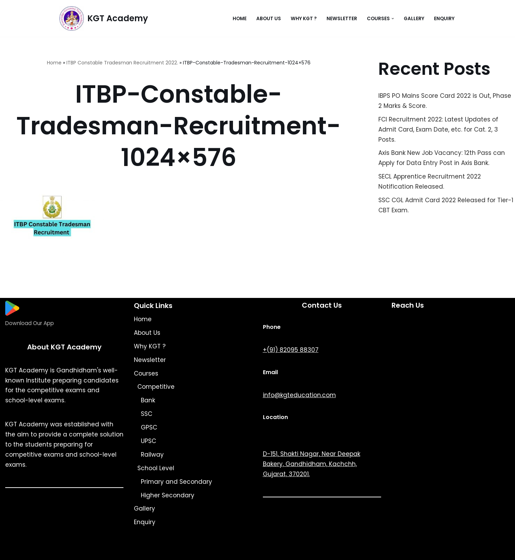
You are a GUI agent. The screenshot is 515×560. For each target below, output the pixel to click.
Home (240, 18)
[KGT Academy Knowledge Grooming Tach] (103, 18)
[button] (393, 18)
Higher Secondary (167, 495)
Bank (148, 400)
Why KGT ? (304, 18)
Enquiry (444, 18)
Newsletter (342, 18)
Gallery (414, 18)
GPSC (149, 427)
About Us (268, 18)
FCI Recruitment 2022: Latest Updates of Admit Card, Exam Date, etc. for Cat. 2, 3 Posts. (438, 129)
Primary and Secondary (176, 482)
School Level (155, 468)
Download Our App (29, 323)
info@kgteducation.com (299, 395)
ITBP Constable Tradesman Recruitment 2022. (122, 62)
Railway (152, 454)
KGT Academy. (118, 550)
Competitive (156, 386)
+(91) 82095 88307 (291, 350)
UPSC (148, 441)
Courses (146, 373)
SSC (146, 414)
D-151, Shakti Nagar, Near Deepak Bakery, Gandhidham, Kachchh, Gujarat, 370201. (311, 464)
